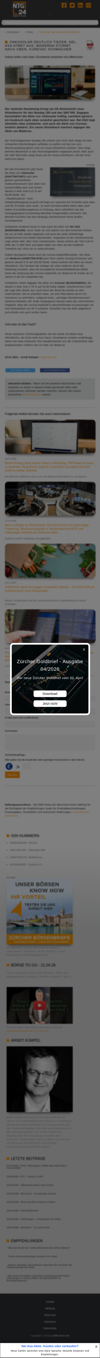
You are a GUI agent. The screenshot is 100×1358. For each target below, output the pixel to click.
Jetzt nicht (49, 703)
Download (50, 694)
